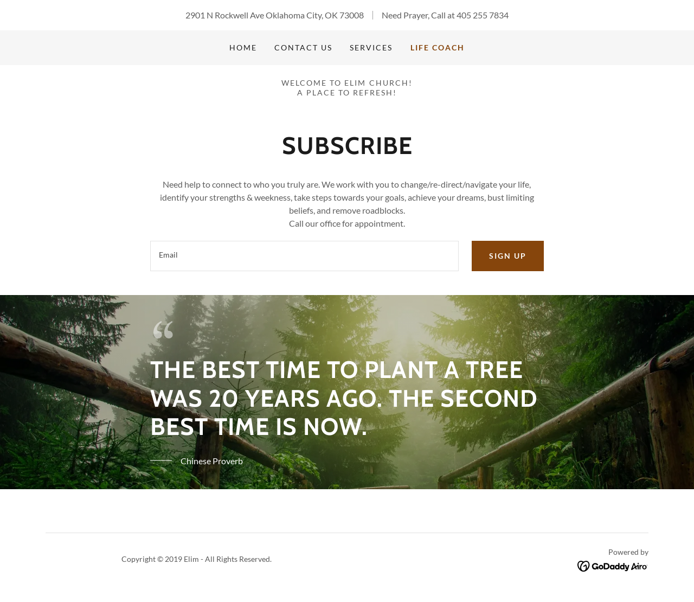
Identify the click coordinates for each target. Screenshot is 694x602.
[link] (612, 565)
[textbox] (304, 256)
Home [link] (243, 47)
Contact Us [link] (303, 47)
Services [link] (371, 47)
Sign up (507, 255)
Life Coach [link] (437, 47)
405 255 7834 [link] (483, 15)
